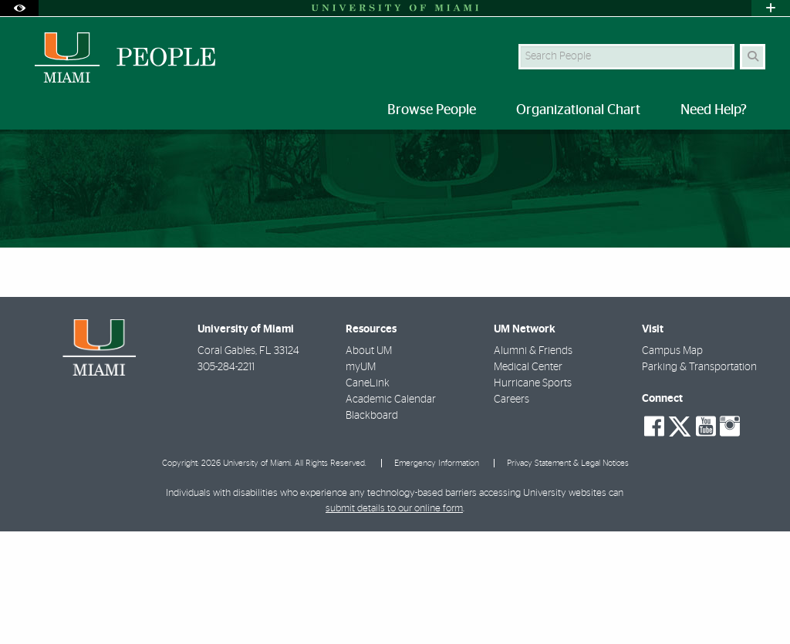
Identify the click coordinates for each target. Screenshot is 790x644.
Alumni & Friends (533, 463)
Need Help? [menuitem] (713, 110)
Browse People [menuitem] (431, 110)
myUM (361, 479)
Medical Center (528, 479)
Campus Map (672, 463)
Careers (511, 512)
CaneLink (368, 496)
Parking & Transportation (699, 479)
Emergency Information (436, 576)
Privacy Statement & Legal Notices (568, 576)
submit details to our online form (394, 621)
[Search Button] (752, 56)
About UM (369, 463)
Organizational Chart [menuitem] (578, 110)
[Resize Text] (728, 151)
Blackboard (372, 528)
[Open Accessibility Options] (19, 8)
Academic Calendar (391, 512)
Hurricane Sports (533, 496)
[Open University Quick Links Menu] (770, 8)
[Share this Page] (761, 152)
